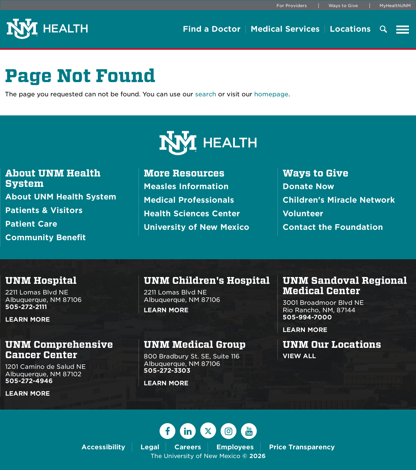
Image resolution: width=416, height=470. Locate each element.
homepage (271, 94)
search (205, 94)
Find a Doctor (212, 29)
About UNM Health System (52, 178)
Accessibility (103, 447)
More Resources (184, 173)
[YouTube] (249, 431)
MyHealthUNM (395, 5)
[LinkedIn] (188, 431)
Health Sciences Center (192, 213)
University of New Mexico (196, 227)
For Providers (291, 5)
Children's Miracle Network (339, 200)
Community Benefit (45, 237)
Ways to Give (343, 5)
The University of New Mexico (195, 456)
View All (299, 356)
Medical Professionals (189, 200)
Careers (187, 447)
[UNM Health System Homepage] (208, 125)
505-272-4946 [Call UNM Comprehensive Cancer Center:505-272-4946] (29, 381)
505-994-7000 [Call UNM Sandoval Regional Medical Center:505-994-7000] (307, 317)
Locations (350, 29)
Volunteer (303, 213)
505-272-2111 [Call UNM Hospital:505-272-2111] (26, 307)
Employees (235, 447)
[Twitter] (208, 430)
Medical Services (285, 29)
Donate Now (308, 186)
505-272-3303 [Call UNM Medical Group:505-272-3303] (167, 371)
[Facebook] (167, 431)
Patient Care (31, 224)
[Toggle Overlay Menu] (383, 30)
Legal (149, 447)
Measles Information (186, 186)
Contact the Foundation (333, 227)
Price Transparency (302, 447)
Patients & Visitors (44, 210)
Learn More (27, 319)
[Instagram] (228, 431)
